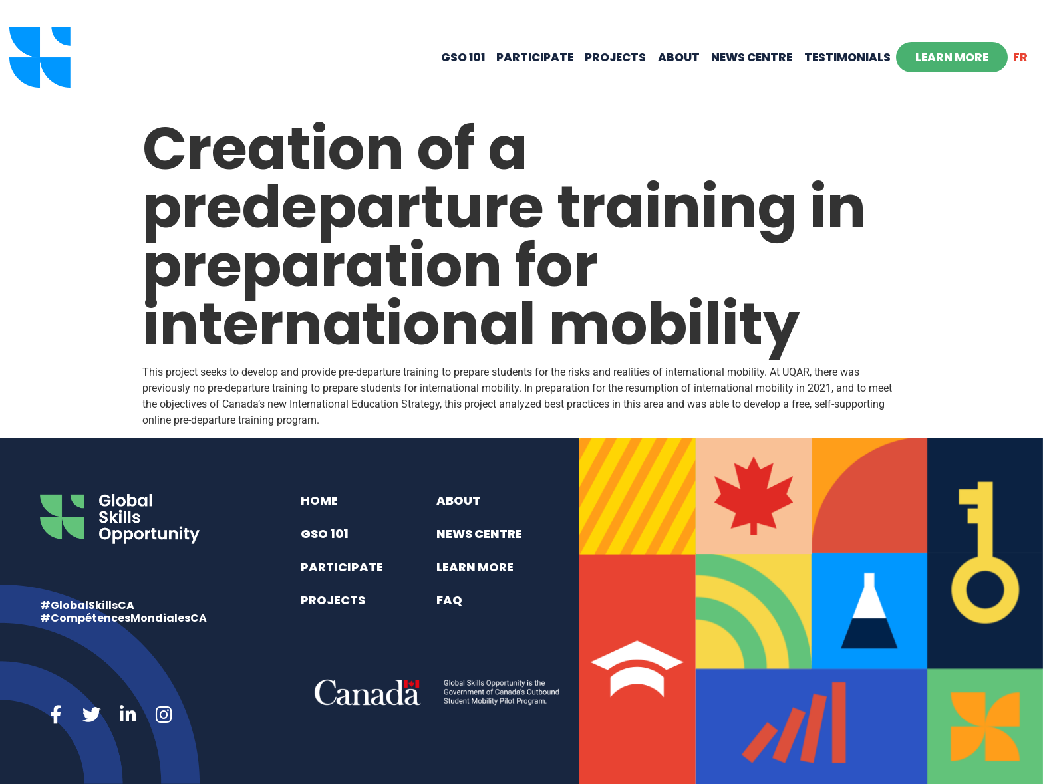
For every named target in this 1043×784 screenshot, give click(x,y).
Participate (534, 57)
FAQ (449, 600)
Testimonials (847, 57)
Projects (615, 57)
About (679, 57)
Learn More (951, 57)
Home (319, 500)
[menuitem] (1021, 57)
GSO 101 (463, 57)
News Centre (751, 57)
